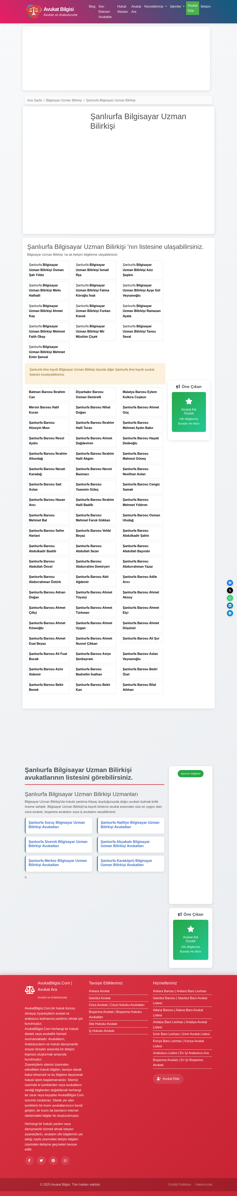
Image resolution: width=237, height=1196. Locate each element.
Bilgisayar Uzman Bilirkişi (64, 100)
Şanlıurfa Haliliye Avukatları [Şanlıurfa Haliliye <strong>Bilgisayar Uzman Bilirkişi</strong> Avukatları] (130, 825)
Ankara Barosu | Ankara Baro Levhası (179, 991)
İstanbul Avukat (99, 998)
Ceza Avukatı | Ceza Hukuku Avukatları (116, 1005)
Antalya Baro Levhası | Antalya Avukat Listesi (180, 1024)
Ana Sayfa (34, 100)
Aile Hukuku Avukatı (103, 1024)
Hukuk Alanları (122, 9)
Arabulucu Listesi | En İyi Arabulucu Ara (181, 1053)
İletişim (206, 6)
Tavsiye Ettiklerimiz (106, 983)
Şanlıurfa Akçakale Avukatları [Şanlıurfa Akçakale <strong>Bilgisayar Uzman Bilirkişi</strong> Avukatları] (125, 844)
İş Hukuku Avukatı (101, 1031)
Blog (92, 6)
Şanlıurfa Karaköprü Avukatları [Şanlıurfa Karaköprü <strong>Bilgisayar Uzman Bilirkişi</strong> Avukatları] (126, 863)
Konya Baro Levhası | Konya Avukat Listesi (178, 1043)
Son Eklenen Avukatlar (105, 11)
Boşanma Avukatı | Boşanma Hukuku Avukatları (115, 1014)
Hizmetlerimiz (165, 983)
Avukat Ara (136, 9)
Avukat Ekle (193, 8)
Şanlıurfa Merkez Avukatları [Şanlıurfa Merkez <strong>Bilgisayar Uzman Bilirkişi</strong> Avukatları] (58, 863)
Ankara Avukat (99, 991)
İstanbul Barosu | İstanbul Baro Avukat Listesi (180, 1000)
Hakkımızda (203, 1184)
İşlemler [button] (176, 6)
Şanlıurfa (46, 270)
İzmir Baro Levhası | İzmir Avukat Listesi (181, 1034)
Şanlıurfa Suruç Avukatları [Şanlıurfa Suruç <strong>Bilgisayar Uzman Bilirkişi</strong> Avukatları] (57, 825)
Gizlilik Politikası (179, 1184)
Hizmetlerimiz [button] (154, 6)
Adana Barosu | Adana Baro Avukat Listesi (178, 1012)
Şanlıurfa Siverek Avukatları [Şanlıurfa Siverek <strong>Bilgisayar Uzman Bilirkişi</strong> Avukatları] (58, 844)
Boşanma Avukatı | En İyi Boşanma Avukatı (178, 1062)
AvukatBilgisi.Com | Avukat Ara (55, 986)
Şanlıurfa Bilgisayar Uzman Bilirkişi (110, 100)
